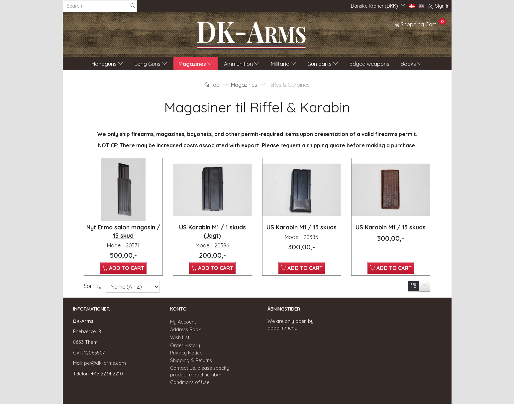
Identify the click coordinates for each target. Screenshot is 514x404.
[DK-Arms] (251, 34)
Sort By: (93, 286)
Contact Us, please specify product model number (199, 371)
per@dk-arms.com (105, 363)
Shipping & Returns (191, 360)
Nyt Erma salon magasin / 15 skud (123, 231)
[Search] (133, 6)
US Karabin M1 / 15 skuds (301, 227)
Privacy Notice (186, 353)
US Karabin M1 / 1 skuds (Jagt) (212, 231)
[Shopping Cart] (420, 24)
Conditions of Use (189, 382)
